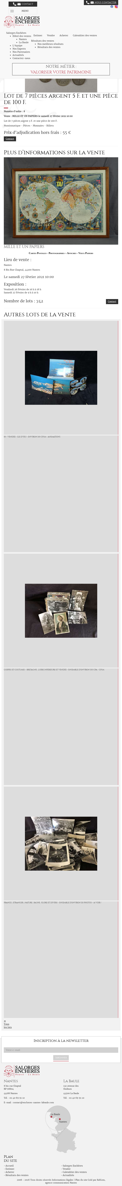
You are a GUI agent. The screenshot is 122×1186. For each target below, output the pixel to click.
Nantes (23, 39)
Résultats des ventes (48, 47)
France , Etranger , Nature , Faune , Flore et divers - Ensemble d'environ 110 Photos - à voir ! (52, 902)
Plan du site (81, 1180)
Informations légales (62, 1180)
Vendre (51, 35)
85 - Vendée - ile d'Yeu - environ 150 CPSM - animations (32, 437)
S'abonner (61, 1057)
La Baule (24, 42)
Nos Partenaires (21, 51)
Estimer (38, 35)
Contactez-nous (21, 58)
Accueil (10, 1165)
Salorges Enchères (73, 1165)
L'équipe (17, 45)
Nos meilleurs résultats (50, 44)
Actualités (18, 55)
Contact (23, 4)
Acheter (64, 35)
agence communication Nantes (61, 1182)
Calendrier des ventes (85, 35)
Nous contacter (101, 2)
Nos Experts (19, 48)
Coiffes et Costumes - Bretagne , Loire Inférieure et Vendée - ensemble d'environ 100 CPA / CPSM (54, 670)
